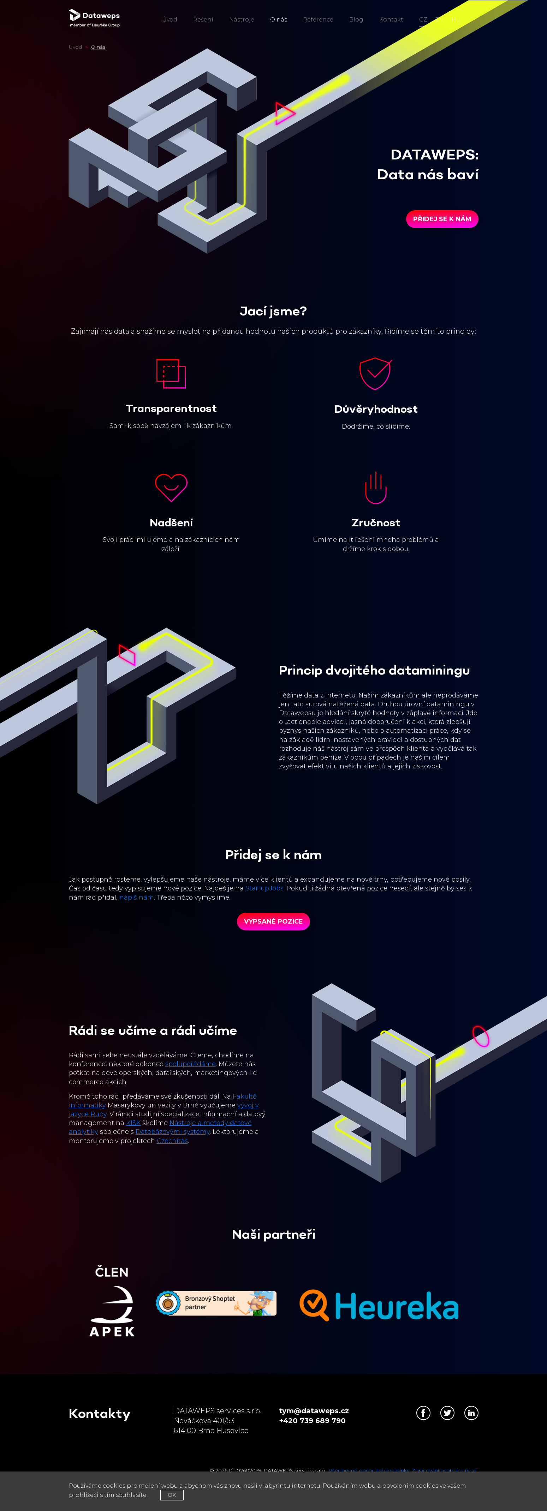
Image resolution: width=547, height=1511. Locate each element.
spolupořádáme (190, 1064)
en (439, 19)
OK (172, 1495)
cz (423, 19)
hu (455, 19)
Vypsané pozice (273, 921)
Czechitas (172, 1141)
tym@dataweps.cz (314, 1411)
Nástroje (241, 19)
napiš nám (136, 897)
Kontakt (391, 19)
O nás (278, 19)
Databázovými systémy (173, 1132)
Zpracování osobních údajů (445, 1470)
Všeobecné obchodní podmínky (369, 1470)
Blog (356, 19)
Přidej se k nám (442, 219)
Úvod (169, 19)
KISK (133, 1123)
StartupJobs (264, 888)
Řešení (203, 19)
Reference (318, 19)
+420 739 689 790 (312, 1420)
